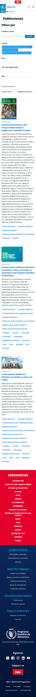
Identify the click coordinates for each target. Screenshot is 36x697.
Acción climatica (8, 226)
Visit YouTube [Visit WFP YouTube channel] (28, 658)
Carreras (18, 619)
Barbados (19, 344)
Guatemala (18, 336)
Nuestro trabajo (18, 569)
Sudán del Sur (18, 533)
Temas (4, 43)
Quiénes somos (18, 550)
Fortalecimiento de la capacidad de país (17, 313)
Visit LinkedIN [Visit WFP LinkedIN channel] (23, 658)
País (3, 58)
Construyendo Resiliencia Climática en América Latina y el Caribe (17, 377)
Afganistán (18, 481)
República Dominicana (10, 340)
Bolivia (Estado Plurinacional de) (14, 329)
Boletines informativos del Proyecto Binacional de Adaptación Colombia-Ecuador (16, 128)
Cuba (11, 344)
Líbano (18, 499)
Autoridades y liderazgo (18, 554)
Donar (8, 686)
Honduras (26, 340)
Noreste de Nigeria (18, 510)
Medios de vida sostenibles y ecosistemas (18, 234)
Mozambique (18, 502)
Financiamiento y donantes (18, 558)
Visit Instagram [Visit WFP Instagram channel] (18, 658)
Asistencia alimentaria (18, 581)
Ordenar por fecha (24, 92)
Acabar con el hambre (18, 573)
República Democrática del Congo (18, 514)
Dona (18, 2)
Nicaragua (26, 333)
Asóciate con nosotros (18, 615)
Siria (18, 522)
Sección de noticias (18, 604)
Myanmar (18, 506)
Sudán (18, 530)
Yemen (18, 540)
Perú (27, 344)
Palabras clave (8, 31)
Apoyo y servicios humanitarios (18, 577)
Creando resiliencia (25, 226)
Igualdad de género (9, 230)
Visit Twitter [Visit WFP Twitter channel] (7, 658)
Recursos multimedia (18, 595)
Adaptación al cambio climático (14, 325)
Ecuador (16, 238)
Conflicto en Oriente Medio (18, 484)
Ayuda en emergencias (18, 585)
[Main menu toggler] (33, 6)
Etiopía (18, 491)
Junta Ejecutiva (25, 690)
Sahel (18, 519)
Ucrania (18, 537)
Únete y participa (18, 611)
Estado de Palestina (18, 488)
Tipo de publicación (10, 67)
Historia (18, 562)
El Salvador (6, 336)
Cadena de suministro (18, 589)
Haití (4, 344)
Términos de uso (11, 690)
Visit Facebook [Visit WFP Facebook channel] (12, 658)
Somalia (18, 526)
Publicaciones (18, 600)
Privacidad (17, 686)
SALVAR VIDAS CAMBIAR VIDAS (11, 7)
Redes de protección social (12, 434)
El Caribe (5, 348)
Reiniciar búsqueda (8, 86)
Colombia (6, 238)
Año (3, 76)
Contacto (27, 686)
